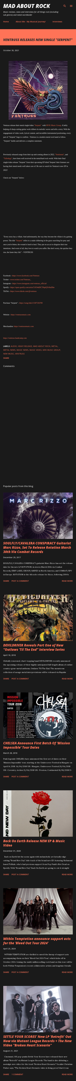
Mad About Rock (26, 6)
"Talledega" (7, 158)
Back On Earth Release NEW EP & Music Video (34, 843)
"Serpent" (38, 125)
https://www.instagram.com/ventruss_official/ (29, 283)
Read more (67, 581)
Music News (22, 350)
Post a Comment (20, 581)
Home (6, 21)
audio (14, 346)
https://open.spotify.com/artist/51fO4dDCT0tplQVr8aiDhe (32, 287)
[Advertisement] (38, 457)
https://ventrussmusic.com (21, 315)
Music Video (35, 350)
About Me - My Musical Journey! (31, 21)
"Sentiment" (59, 155)
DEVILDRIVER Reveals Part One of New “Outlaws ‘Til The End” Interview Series (34, 647)
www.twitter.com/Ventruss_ (20, 280)
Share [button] (6, 358)
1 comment (17, 1074)
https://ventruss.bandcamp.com (15, 338)
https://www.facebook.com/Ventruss (25, 276)
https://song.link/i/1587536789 (31, 303)
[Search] (64, 4)
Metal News (9, 350)
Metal (54, 346)
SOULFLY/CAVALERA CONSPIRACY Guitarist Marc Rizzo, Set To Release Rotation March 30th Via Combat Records (37, 547)
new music (8, 353)
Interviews (57, 21)
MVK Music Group (53, 125)
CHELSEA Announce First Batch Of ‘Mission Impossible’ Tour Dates (36, 745)
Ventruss (20, 353)
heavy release (25, 346)
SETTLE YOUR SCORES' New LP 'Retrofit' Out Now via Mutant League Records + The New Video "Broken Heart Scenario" (37, 1040)
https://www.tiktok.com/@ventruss (23, 291)
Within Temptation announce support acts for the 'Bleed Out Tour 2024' (37, 940)
